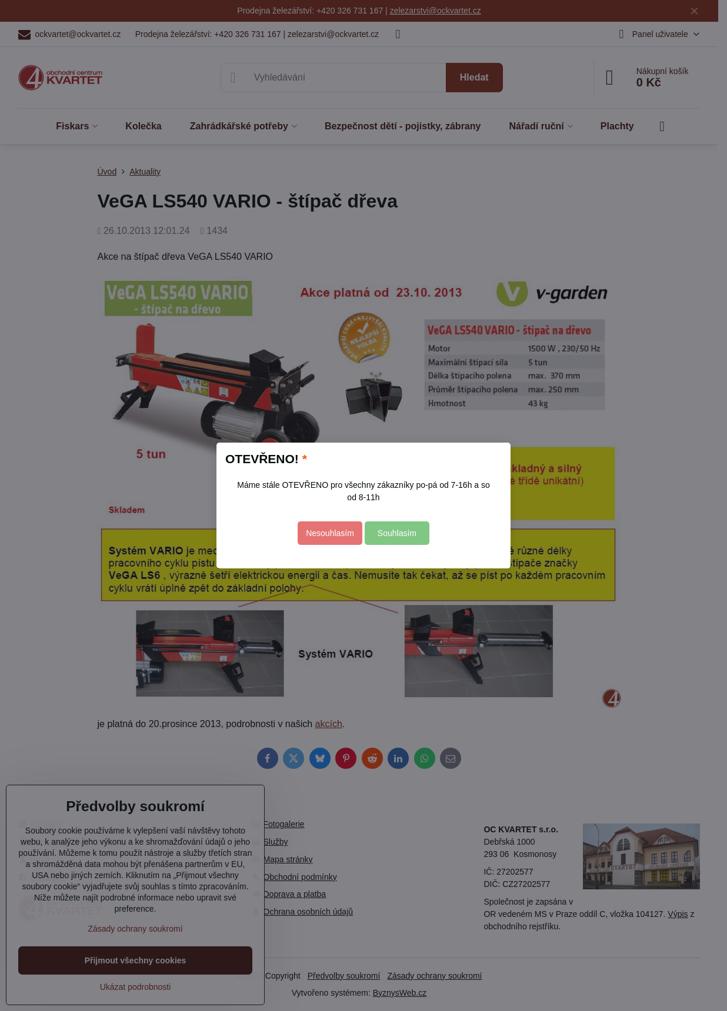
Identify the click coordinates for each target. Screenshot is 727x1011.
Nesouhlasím (330, 533)
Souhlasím (397, 533)
